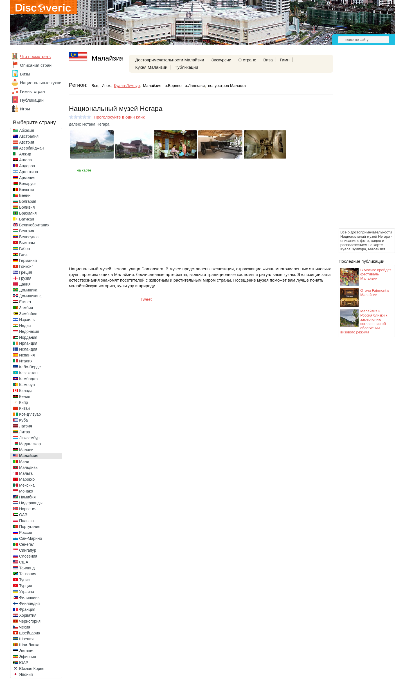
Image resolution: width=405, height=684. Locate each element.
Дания (24, 284)
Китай (24, 408)
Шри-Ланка (29, 645)
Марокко (27, 479)
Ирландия (28, 343)
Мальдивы (29, 467)
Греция (25, 272)
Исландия (28, 349)
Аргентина (28, 172)
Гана (23, 254)
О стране (247, 59)
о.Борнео (173, 85)
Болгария (27, 201)
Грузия (25, 278)
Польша (26, 520)
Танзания (27, 574)
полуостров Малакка (227, 85)
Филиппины (29, 597)
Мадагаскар (30, 444)
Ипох (106, 85)
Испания (27, 355)
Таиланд (27, 568)
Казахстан (28, 373)
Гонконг (26, 266)
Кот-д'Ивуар (30, 414)
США (23, 562)
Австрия (26, 142)
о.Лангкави (195, 85)
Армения (27, 177)
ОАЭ (23, 515)
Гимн (284, 59)
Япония (26, 674)
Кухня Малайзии (151, 67)
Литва (24, 432)
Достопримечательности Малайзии (169, 59)
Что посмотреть (35, 56)
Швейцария (29, 633)
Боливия (27, 207)
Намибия (27, 497)
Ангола (25, 160)
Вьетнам (27, 242)
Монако (26, 491)
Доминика (28, 290)
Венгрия (26, 231)
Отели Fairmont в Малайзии (374, 292)
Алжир (25, 154)
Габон (24, 248)
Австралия (29, 136)
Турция (25, 585)
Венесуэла (29, 237)
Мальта (26, 473)
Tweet (146, 299)
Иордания (28, 337)
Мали (24, 461)
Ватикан (26, 219)
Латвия (25, 426)
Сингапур (27, 550)
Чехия (24, 627)
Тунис (24, 580)
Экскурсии (221, 59)
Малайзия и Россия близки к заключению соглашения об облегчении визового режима (363, 321)
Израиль (27, 319)
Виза (268, 59)
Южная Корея (31, 668)
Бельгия (26, 189)
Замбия (26, 308)
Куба (23, 420)
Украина (26, 591)
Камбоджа (28, 378)
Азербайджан (31, 148)
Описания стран (35, 65)
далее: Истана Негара (89, 124)
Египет (25, 302)
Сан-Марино (30, 538)
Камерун (27, 384)
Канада (25, 390)
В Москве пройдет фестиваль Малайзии (375, 274)
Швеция (26, 639)
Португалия (29, 526)
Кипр (23, 402)
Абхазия (26, 130)
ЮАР (23, 662)
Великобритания (34, 225)
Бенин (24, 195)
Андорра (27, 166)
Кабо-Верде (30, 367)
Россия (25, 532)
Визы (25, 74)
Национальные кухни (41, 82)
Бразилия (28, 213)
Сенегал (26, 544)
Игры (25, 108)
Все (94, 85)
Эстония (26, 651)
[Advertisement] (361, 142)
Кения (24, 396)
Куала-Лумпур (127, 85)
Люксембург (30, 438)
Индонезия (29, 331)
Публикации (32, 100)
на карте (84, 170)
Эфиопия (27, 656)
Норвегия (27, 509)
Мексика (27, 485)
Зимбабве (28, 313)
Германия (28, 260)
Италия (26, 361)
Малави (26, 449)
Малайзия (29, 455)
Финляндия (29, 603)
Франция (27, 609)
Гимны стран (32, 91)
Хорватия (27, 615)
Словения (28, 556)
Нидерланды (30, 503)
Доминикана (30, 296)
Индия (25, 325)
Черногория (29, 621)
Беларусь (27, 183)
